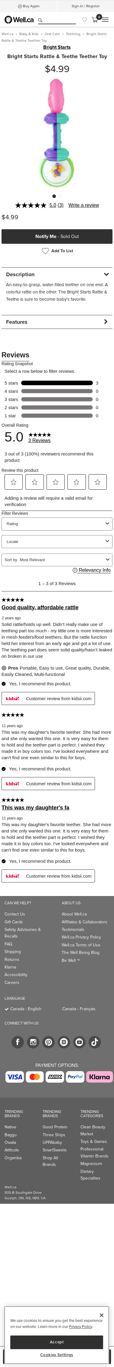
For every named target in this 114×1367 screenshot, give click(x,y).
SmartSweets (55, 1150)
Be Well (71, 960)
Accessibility (16, 974)
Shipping (13, 951)
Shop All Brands (50, 1161)
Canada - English (25, 1009)
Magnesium (91, 1163)
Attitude (12, 1150)
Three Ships (54, 1135)
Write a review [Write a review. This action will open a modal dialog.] (83, 205)
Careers (12, 982)
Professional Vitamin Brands (94, 1152)
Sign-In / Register (86, 6)
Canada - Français (79, 1009)
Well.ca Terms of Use (81, 945)
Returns (12, 959)
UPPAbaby (52, 1142)
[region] (56, 1335)
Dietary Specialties (90, 1174)
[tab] (57, 274)
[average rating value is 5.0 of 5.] (36, 205)
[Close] (101, 1315)
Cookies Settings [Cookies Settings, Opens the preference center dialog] (56, 1355)
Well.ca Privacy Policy (81, 937)
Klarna (10, 967)
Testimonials (73, 929)
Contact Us (15, 914)
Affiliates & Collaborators (84, 922)
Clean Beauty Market (92, 1130)
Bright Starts (57, 47)
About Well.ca (74, 914)
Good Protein (55, 1127)
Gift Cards (14, 922)
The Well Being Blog (80, 952)
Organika (13, 1158)
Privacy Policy (80, 1326)
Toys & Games (93, 1141)
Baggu (11, 1135)
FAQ (8, 944)
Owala (10, 1142)
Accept (57, 1342)
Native (10, 1127)
